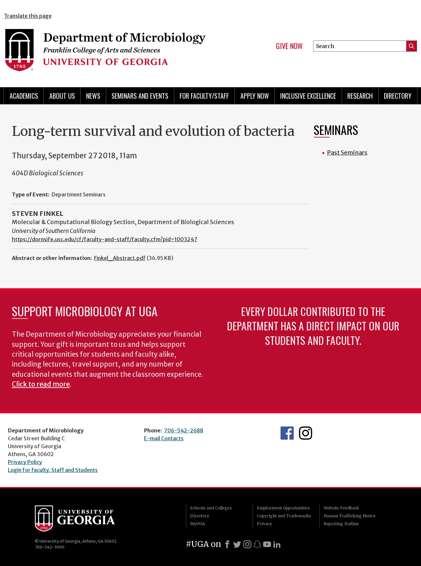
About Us (62, 96)
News (93, 96)
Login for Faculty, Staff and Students (53, 470)
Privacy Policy (25, 462)
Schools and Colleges (211, 507)
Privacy (264, 523)
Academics (24, 96)
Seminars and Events (139, 96)
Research (360, 96)
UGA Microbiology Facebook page (287, 433)
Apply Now (254, 96)
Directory (397, 96)
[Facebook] (227, 544)
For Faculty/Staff (204, 96)
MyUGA (197, 523)
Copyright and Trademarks (284, 515)
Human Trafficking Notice (350, 515)
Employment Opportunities (283, 507)
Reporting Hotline (341, 523)
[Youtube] (267, 544)
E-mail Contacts (164, 438)
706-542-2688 (183, 430)
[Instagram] (247, 544)
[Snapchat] (257, 544)
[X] (237, 544)
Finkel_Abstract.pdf (120, 258)
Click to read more (41, 384)
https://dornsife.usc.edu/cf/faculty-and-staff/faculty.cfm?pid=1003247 (104, 239)
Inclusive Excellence (308, 96)
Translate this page (28, 16)
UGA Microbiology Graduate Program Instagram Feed (305, 433)
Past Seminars (347, 152)
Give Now (289, 46)
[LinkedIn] (277, 544)
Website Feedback (341, 507)
